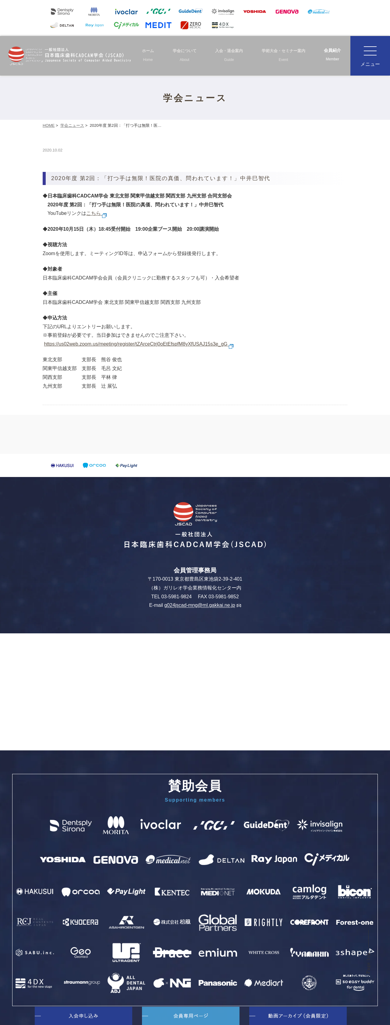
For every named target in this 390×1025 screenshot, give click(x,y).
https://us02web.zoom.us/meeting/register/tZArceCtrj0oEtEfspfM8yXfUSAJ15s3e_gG (139, 344)
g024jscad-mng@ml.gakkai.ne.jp (202, 605)
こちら (96, 213)
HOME (49, 125)
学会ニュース (72, 125)
